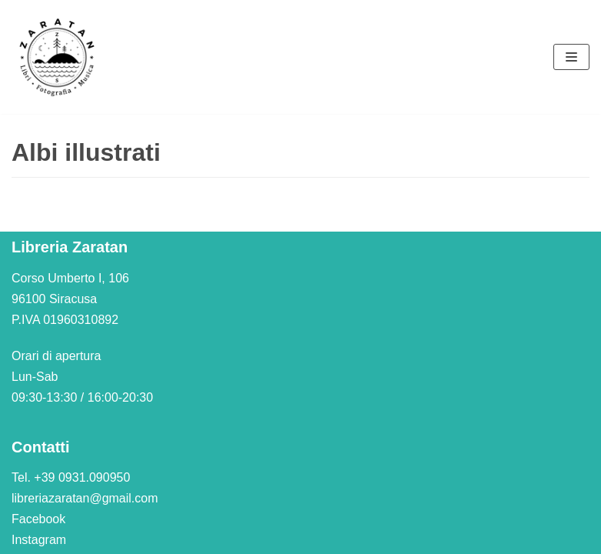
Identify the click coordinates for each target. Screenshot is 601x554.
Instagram (39, 539)
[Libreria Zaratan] (58, 57)
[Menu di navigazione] (571, 57)
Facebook (38, 519)
